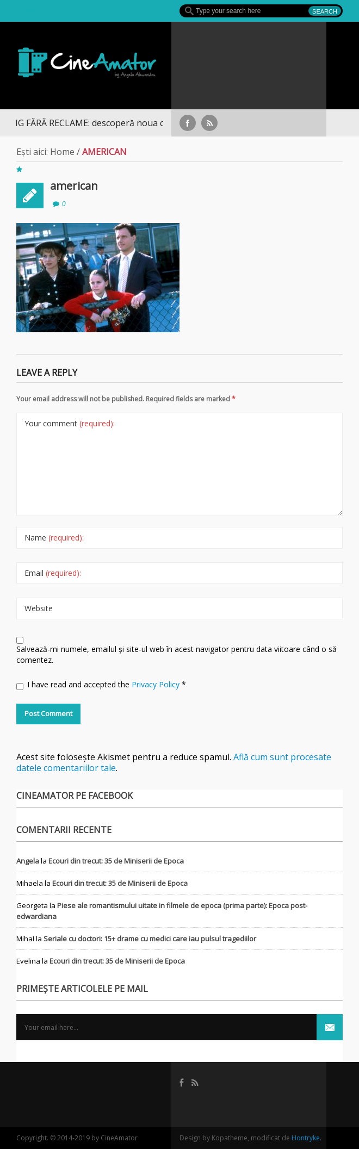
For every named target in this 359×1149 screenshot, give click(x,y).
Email (52, 573)
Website (38, 608)
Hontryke (306, 1137)
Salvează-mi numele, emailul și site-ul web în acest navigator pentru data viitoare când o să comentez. (176, 654)
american (74, 185)
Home (62, 152)
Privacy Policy (157, 684)
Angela (27, 861)
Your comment (69, 423)
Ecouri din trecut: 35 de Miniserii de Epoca (116, 861)
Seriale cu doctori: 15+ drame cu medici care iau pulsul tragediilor (150, 938)
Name (54, 537)
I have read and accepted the (101, 684)
